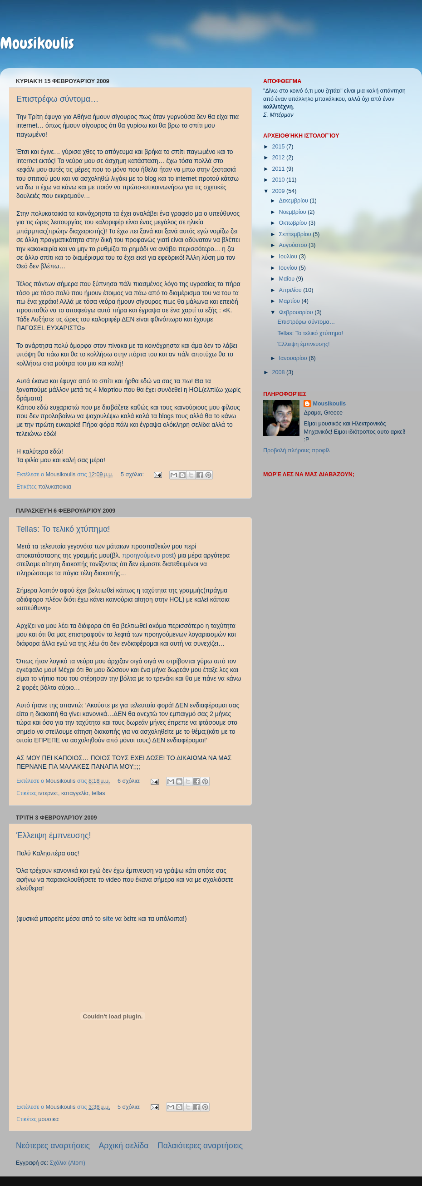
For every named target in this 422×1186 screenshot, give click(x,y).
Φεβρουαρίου (297, 312)
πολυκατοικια (54, 487)
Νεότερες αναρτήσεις (53, 1145)
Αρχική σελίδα (124, 1145)
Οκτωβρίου (294, 223)
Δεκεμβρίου (294, 201)
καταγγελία (74, 793)
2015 (279, 146)
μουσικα (48, 1119)
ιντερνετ (48, 793)
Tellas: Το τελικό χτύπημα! (63, 529)
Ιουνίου (289, 268)
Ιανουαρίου (294, 358)
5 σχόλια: (133, 474)
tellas (98, 793)
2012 (279, 157)
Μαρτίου (290, 301)
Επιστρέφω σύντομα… (57, 99)
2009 (279, 191)
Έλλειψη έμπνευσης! (53, 835)
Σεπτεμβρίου (296, 234)
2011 (279, 169)
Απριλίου (291, 290)
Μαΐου (287, 279)
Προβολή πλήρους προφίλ (296, 450)
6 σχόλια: (130, 781)
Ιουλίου (289, 256)
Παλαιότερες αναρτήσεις (200, 1145)
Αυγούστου (294, 245)
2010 (279, 180)
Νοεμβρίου (293, 212)
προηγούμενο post (148, 555)
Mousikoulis (37, 43)
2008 (279, 372)
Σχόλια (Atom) (67, 1163)
